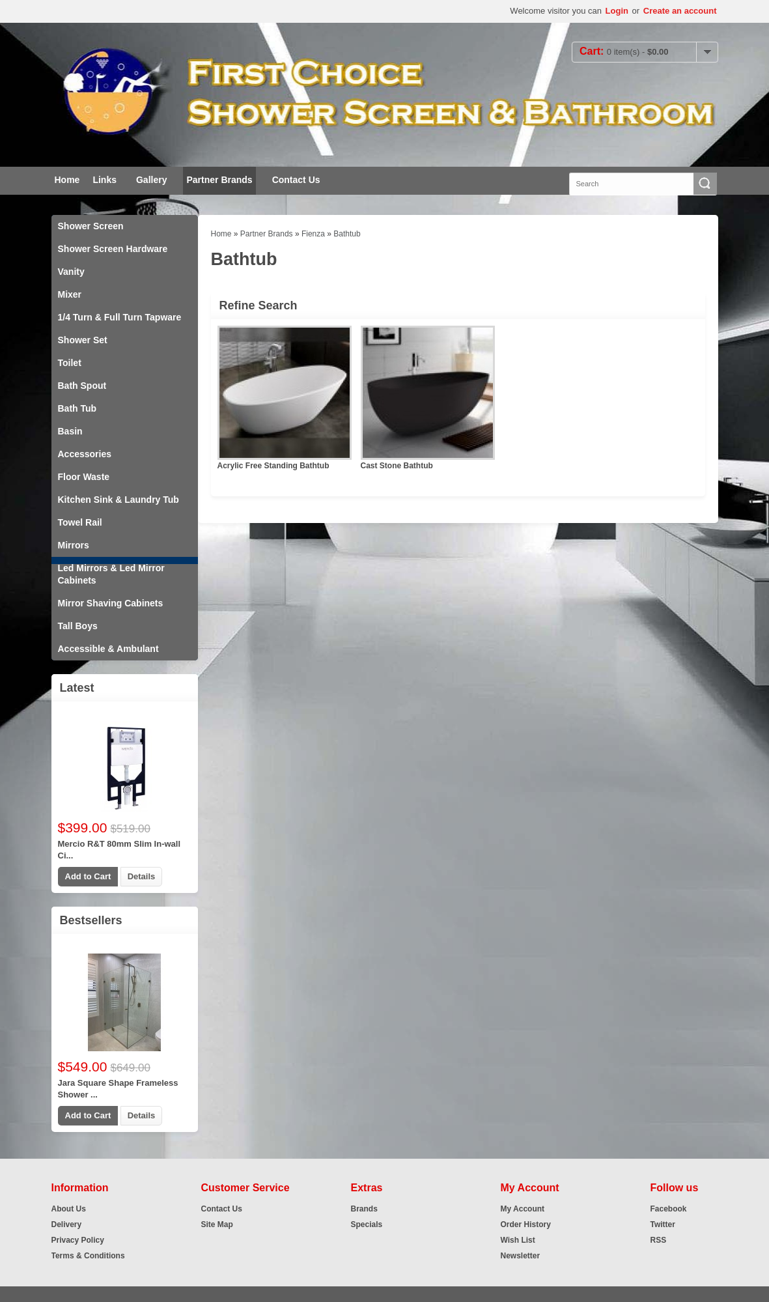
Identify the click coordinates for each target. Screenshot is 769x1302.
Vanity (71, 271)
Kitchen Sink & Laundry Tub (118, 499)
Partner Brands (219, 180)
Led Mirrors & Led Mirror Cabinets (111, 574)
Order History (526, 1224)
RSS (658, 1240)
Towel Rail (80, 522)
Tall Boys (78, 626)
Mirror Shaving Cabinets (110, 603)
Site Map (217, 1224)
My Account (523, 1208)
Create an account (680, 11)
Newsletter (520, 1255)
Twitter (662, 1224)
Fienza (313, 233)
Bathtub (346, 233)
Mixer (70, 294)
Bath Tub (77, 408)
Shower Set (82, 340)
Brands (364, 1208)
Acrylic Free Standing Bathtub (273, 465)
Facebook (668, 1208)
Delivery (66, 1224)
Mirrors (73, 545)
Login (617, 11)
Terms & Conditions (88, 1255)
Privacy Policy (77, 1240)
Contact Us (296, 180)
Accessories (85, 454)
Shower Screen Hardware (113, 249)
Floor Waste (84, 477)
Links (104, 180)
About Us (68, 1208)
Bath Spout (82, 385)
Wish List (518, 1240)
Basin (70, 431)
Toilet (69, 363)
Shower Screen (91, 226)
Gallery (151, 180)
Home (67, 180)
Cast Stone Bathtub (397, 465)
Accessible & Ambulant (108, 649)
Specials (367, 1224)
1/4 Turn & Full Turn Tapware (120, 317)
